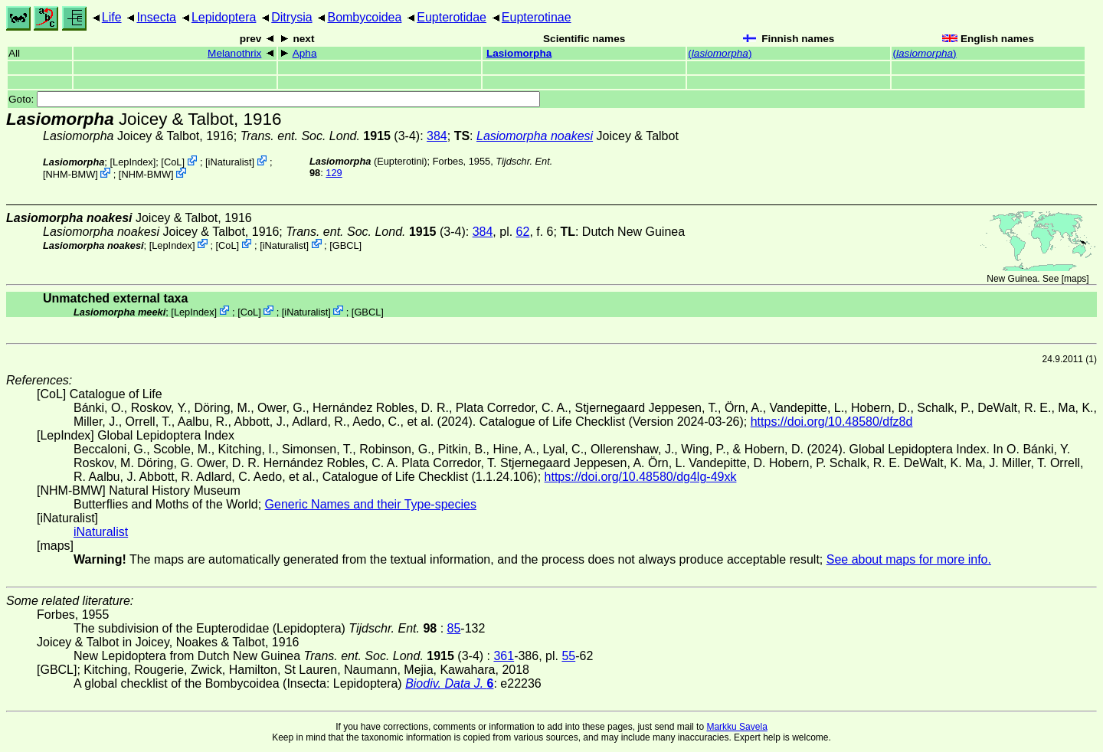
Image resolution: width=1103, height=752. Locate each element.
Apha (305, 53)
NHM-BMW (71, 174)
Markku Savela (736, 726)
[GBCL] (345, 244)
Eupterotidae (451, 17)
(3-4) (331, 135)
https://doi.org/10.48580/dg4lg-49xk (641, 476)
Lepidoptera (224, 17)
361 (503, 655)
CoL (173, 162)
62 (523, 231)
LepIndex (133, 162)
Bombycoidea (364, 17)
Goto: (274, 99)
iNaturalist (230, 162)
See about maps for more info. (908, 559)
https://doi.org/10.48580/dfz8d (832, 421)
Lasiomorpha (519, 53)
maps (1075, 278)
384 (437, 135)
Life (112, 17)
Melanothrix (234, 53)
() (719, 53)
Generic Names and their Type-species (370, 504)
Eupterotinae (536, 17)
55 (568, 655)
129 (334, 172)
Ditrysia (291, 17)
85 (454, 628)
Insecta (156, 17)
